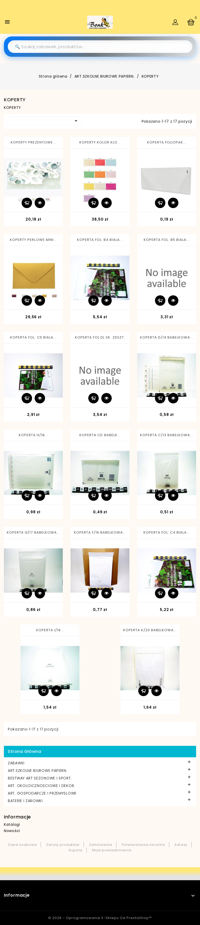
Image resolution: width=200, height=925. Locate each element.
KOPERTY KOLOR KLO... (100, 142)
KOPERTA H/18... (33, 435)
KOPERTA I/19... (50, 630)
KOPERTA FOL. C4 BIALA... (166, 532)
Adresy (181, 844)
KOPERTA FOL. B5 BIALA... (167, 239)
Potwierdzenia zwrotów (143, 844)
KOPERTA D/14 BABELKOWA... (166, 337)
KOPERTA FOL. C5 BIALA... (33, 337)
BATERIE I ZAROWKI (25, 800)
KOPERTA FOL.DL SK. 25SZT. (100, 337)
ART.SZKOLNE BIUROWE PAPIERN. (37, 770)
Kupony (76, 850)
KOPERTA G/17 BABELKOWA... (33, 532)
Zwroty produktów (63, 844)
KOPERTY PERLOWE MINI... (33, 239)
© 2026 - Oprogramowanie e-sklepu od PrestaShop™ (100, 917)
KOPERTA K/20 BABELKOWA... (150, 630)
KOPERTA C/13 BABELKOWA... (166, 435)
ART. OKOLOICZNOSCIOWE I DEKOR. (41, 785)
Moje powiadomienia (112, 850)
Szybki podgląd (40, 203)
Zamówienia (100, 844)
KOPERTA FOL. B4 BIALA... (100, 239)
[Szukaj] (100, 46)
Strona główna (24, 751)
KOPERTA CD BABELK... (100, 435)
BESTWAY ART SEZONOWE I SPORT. (40, 778)
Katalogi (12, 824)
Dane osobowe (22, 844)
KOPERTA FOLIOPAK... (166, 142)
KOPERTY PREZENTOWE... (33, 142)
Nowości (12, 830)
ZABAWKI (16, 763)
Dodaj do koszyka (27, 203)
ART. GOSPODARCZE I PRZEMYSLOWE (42, 793)
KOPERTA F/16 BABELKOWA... (100, 532)
